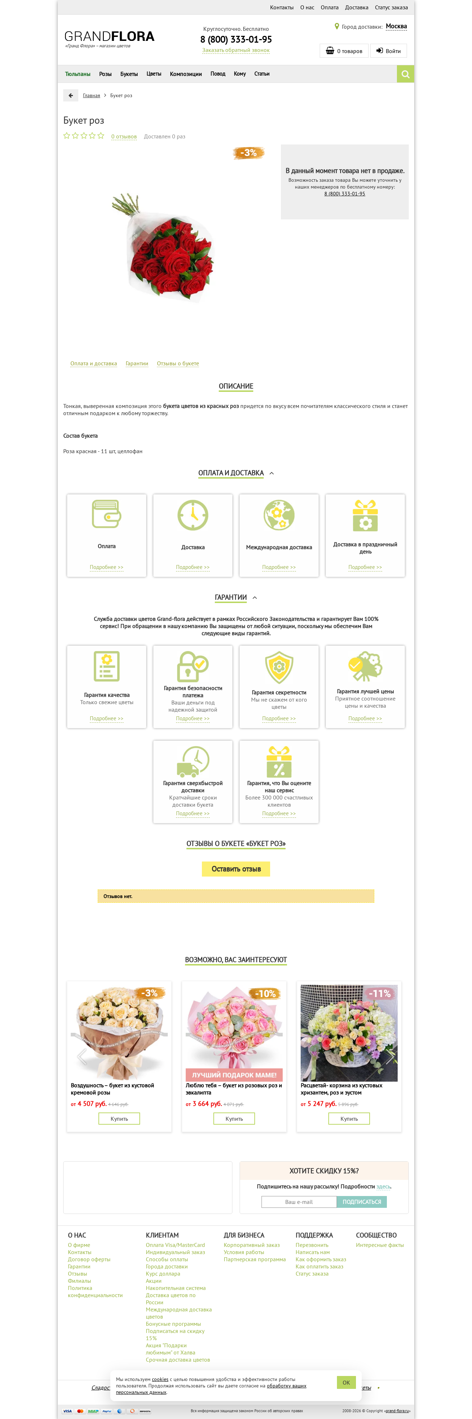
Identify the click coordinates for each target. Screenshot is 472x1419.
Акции (154, 1280)
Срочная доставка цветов (178, 1359)
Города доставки (167, 1266)
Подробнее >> (107, 567)
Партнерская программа (255, 1259)
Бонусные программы (173, 1323)
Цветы (154, 73)
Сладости (103, 1387)
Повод (217, 73)
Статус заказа (391, 7)
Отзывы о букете (178, 363)
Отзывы (77, 1273)
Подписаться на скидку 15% (175, 1334)
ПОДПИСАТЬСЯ (362, 1201)
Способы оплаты (167, 1259)
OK (346, 1382)
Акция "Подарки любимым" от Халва (170, 1349)
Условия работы (244, 1252)
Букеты (129, 73)
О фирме (79, 1244)
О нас (307, 7)
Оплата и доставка (93, 363)
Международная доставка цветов (179, 1313)
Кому (240, 73)
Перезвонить (312, 1244)
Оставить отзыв (236, 869)
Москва (396, 26)
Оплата (330, 7)
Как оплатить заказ (319, 1266)
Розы (105, 73)
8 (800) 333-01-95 (236, 39)
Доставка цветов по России (171, 1298)
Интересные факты (380, 1244)
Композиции (186, 73)
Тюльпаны (78, 73)
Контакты (282, 7)
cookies (160, 1379)
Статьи (261, 73)
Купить (119, 1118)
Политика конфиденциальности (95, 1291)
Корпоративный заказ (252, 1244)
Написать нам (313, 1252)
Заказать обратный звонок (236, 49)
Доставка (357, 7)
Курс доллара (163, 1273)
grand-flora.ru (397, 1410)
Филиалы (79, 1280)
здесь (383, 1186)
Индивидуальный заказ (175, 1252)
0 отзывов (124, 136)
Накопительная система (176, 1287)
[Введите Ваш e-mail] (299, 1202)
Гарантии (137, 363)
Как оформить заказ (321, 1259)
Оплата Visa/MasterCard (175, 1244)
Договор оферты (89, 1259)
